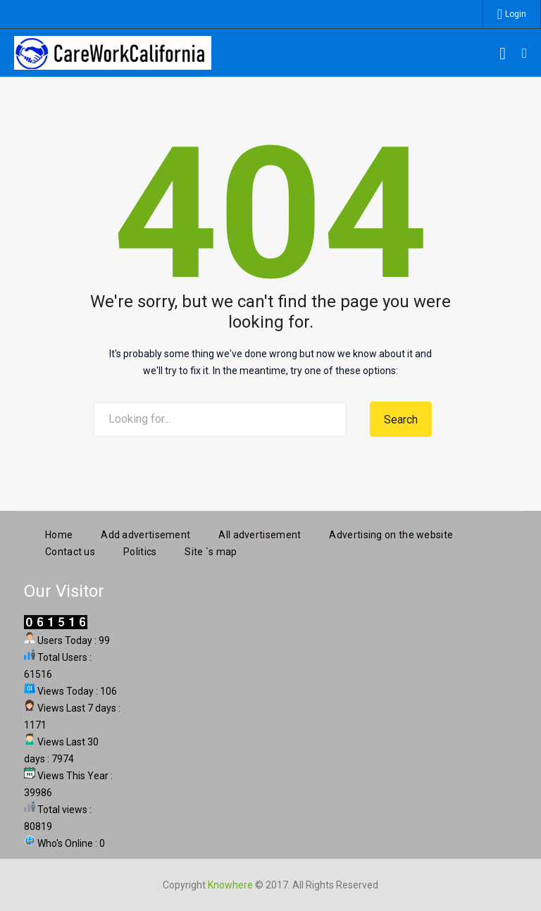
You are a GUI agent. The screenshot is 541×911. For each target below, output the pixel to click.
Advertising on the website (391, 532)
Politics (139, 549)
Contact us (70, 549)
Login (515, 14)
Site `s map (211, 549)
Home (59, 532)
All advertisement (259, 532)
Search (401, 419)
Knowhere (230, 882)
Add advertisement (145, 532)
